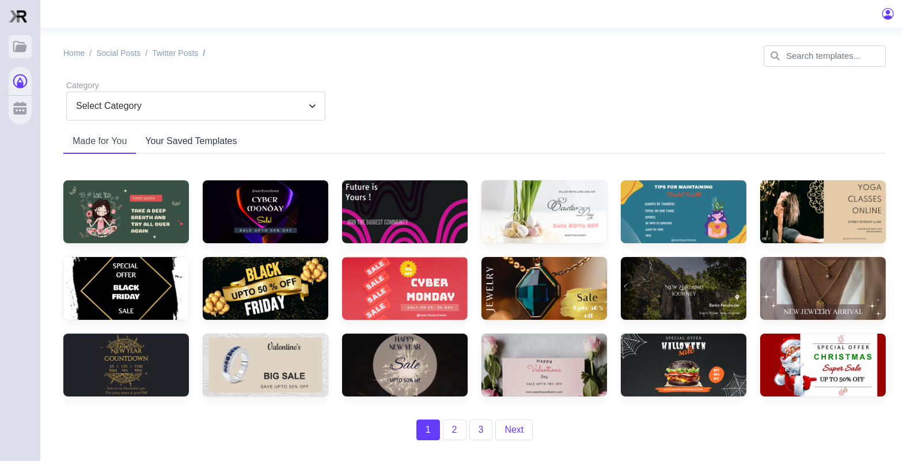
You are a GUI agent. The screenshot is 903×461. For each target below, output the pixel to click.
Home (74, 53)
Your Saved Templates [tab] (191, 141)
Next (513, 429)
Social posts (118, 53)
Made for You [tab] (100, 141)
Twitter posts (175, 53)
